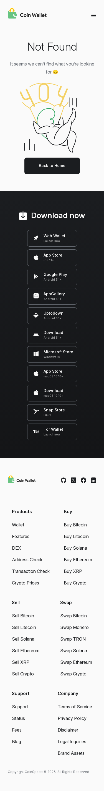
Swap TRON (73, 639)
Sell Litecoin (24, 627)
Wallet (18, 525)
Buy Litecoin (76, 536)
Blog (16, 741)
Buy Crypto (75, 583)
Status (18, 718)
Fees (17, 730)
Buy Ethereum (78, 559)
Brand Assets (71, 753)
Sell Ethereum (25, 650)
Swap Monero (74, 627)
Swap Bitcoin (73, 615)
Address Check (27, 559)
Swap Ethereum (76, 662)
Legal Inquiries (72, 741)
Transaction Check (31, 571)
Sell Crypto (23, 674)
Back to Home (52, 165)
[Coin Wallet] (27, 14)
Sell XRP (20, 662)
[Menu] (93, 15)
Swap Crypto (73, 674)
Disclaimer (68, 730)
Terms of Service (75, 706)
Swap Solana (73, 650)
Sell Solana (23, 639)
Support (20, 706)
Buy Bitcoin (75, 525)
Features (20, 536)
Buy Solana (75, 548)
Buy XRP (73, 571)
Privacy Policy (72, 718)
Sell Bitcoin (23, 615)
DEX (16, 548)
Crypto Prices (25, 583)
